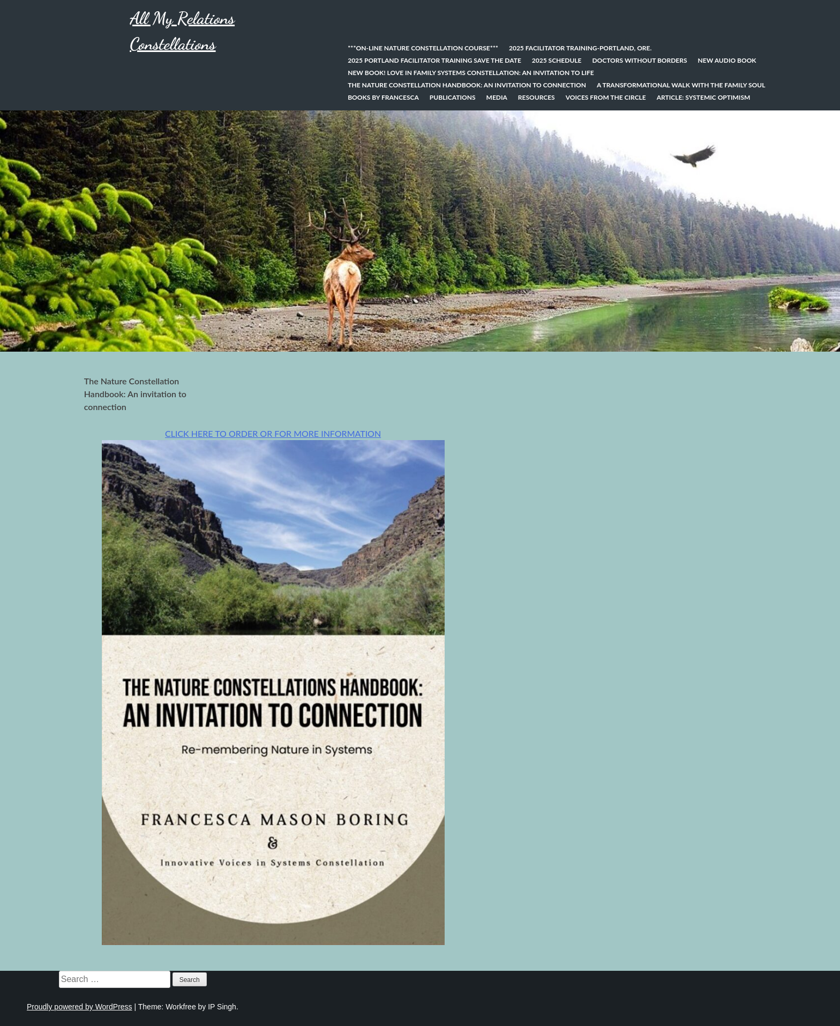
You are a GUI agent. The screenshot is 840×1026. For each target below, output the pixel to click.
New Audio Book (727, 60)
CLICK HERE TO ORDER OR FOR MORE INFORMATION (273, 433)
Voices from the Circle (606, 97)
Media (496, 97)
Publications (453, 97)
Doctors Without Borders (639, 60)
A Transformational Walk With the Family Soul (681, 85)
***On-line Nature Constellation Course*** (423, 48)
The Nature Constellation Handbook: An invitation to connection (467, 85)
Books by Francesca (383, 97)
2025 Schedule (557, 60)
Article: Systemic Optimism (704, 97)
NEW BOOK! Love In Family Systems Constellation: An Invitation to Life (471, 73)
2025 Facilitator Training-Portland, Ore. (580, 48)
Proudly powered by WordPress (79, 1006)
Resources (536, 97)
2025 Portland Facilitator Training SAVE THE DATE (434, 60)
